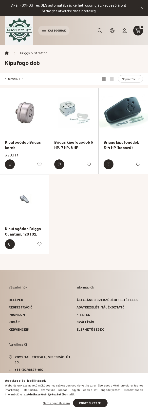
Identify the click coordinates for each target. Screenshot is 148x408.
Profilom (17, 314)
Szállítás (85, 322)
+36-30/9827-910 (29, 369)
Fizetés (83, 314)
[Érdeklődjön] (59, 164)
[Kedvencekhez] (39, 164)
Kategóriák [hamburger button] (54, 30)
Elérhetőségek (90, 329)
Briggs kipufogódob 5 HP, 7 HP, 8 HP (73, 145)
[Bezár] (142, 8)
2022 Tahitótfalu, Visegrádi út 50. (43, 359)
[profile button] (125, 30)
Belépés (16, 300)
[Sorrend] (130, 79)
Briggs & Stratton (33, 53)
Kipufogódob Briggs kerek (23, 145)
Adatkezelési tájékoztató (100, 307)
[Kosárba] (10, 164)
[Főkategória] (7, 53)
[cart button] (138, 30)
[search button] (100, 30)
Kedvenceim (19, 329)
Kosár (14, 322)
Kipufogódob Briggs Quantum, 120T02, (23, 231)
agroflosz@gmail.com (35, 377)
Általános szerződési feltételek (107, 300)
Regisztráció (21, 307)
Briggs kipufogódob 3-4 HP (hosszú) (121, 145)
